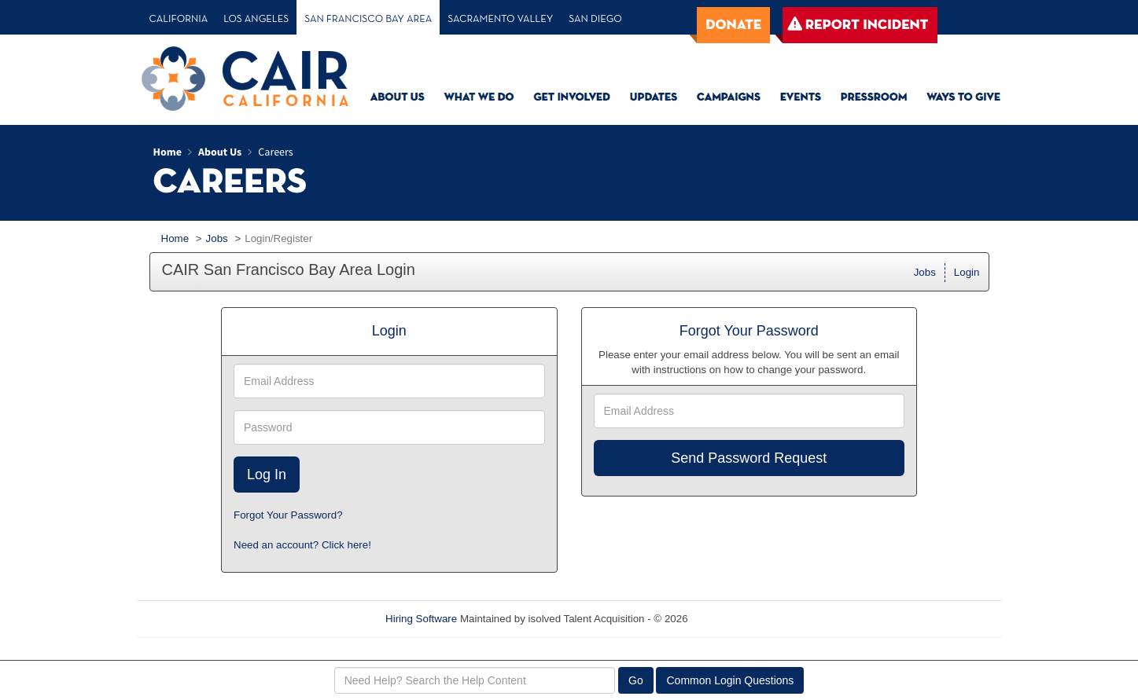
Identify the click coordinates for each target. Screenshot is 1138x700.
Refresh (734, 619)
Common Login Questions (730, 680)
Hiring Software (421, 619)
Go (635, 680)
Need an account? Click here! (302, 545)
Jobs (217, 238)
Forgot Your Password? (288, 515)
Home (175, 238)
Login (967, 272)
